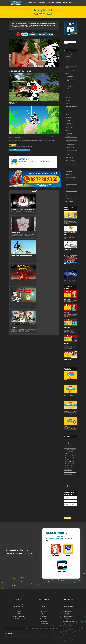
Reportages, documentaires (68, 616)
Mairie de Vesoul (69, 168)
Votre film (35, 2)
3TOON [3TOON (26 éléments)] (75, 441)
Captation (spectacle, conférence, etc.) (18, 618)
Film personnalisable (44, 618)
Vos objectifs (29, 2)
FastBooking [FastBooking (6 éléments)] (67, 457)
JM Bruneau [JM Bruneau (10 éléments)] (66, 467)
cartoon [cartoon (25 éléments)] (66, 451)
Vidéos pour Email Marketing (68, 606)
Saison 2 (68, 91)
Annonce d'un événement (18, 608)
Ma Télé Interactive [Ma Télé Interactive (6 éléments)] (68, 473)
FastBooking (68, 97)
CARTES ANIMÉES (67, 343)
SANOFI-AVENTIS (67, 264)
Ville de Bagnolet (69, 174)
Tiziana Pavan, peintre (70, 133)
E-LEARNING (66, 426)
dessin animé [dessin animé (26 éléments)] (67, 453)
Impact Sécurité (69, 120)
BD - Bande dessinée (44, 613)
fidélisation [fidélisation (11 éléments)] (72, 457)
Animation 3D (44, 606)
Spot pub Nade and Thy (70, 160)
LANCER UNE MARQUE (68, 410)
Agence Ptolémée (69, 117)
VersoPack (68, 130)
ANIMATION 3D (66, 312)
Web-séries (68, 608)
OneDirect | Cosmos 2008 (70, 112)
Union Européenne (69, 76)
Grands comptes (51, 2)
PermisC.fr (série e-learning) (71, 144)
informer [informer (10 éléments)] (72, 465)
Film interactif (44, 616)
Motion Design (44, 608)
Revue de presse (37, 628)
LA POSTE (65, 234)
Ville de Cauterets (69, 171)
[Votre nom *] (70, 501)
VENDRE (65, 379)
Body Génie (68, 190)
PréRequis (68, 103)
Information (19, 611)
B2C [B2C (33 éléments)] (73, 443)
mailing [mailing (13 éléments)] (70, 469)
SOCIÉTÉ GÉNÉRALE (67, 249)
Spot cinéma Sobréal (70, 163)
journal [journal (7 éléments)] (71, 467)
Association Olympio (69, 123)
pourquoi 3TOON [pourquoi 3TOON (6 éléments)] (73, 475)
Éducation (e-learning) (18, 613)
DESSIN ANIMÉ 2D (67, 299)
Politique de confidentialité (76, 636)
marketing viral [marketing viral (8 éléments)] (72, 471)
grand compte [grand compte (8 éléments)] (67, 463)
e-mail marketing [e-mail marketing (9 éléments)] (67, 455)
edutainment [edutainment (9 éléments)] (74, 455)
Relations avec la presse (44, 628)
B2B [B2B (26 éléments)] (70, 443)
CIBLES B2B (67, 84)
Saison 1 (68, 88)
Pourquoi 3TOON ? (42, 2)
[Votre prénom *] (70, 497)
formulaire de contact (60, 538)
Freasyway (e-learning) (70, 195)
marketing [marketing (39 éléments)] (66, 471)
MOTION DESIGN (67, 327)
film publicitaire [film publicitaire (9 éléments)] (67, 461)
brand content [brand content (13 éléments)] (67, 447)
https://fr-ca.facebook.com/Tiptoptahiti (24, 146)
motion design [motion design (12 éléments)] (67, 475)
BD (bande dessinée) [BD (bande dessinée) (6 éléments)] (68, 445)
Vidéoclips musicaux (68, 611)
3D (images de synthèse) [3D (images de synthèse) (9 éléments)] (68, 441)
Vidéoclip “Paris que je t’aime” (71, 192)
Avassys (67, 109)
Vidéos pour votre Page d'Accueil (68, 603)
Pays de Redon (68, 139)
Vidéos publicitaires (68, 613)
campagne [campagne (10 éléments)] (73, 449)
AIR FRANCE (66, 220)
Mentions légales (52, 628)
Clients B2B (58, 2)
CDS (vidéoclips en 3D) (70, 147)
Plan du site (58, 628)
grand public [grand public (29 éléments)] (73, 463)
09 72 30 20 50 (61, 537)
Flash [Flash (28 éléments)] (73, 461)
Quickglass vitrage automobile (71, 150)
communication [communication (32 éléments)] (71, 451)
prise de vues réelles (46, 34)
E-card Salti (68, 100)
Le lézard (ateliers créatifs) (71, 198)
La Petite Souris (69, 183)
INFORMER (66, 394)
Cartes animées (44, 621)
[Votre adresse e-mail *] (70, 504)
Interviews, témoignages (68, 618)
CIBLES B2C (67, 136)
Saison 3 (68, 94)
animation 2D (33, 34)
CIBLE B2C (24, 34)
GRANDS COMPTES (68, 54)
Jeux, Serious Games (44, 623)
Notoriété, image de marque (18, 603)
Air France (68, 56)
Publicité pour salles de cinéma (68, 621)
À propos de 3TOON (29, 628)
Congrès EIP (68, 180)
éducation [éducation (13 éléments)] (72, 488)
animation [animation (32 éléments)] (66, 443)
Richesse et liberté (69, 201)
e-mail (71, 537)
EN (75, 2)
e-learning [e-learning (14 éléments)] (72, 453)
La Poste (67, 59)
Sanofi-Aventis (69, 73)
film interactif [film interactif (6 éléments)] (67, 459)
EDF (67, 67)
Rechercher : (66, 39)
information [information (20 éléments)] (66, 465)
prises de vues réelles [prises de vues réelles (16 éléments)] (68, 477)
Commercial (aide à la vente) (18, 606)
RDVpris (67, 114)
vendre (18, 34)
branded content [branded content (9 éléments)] (67, 449)
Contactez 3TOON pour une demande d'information (19, 150)
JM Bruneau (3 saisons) (70, 86)
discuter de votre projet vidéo (39, 164)
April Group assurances (70, 157)
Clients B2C (65, 2)
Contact (70, 2)
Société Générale (69, 62)
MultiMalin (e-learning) (70, 141)
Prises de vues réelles (44, 611)
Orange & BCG (68, 65)
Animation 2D (44, 603)
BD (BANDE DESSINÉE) (68, 359)
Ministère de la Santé (70, 70)
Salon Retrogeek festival (70, 177)
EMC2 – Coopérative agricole (71, 106)
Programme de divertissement (18, 616)
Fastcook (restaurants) (70, 166)
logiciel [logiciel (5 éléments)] (66, 469)
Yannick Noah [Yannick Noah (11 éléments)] (67, 488)
